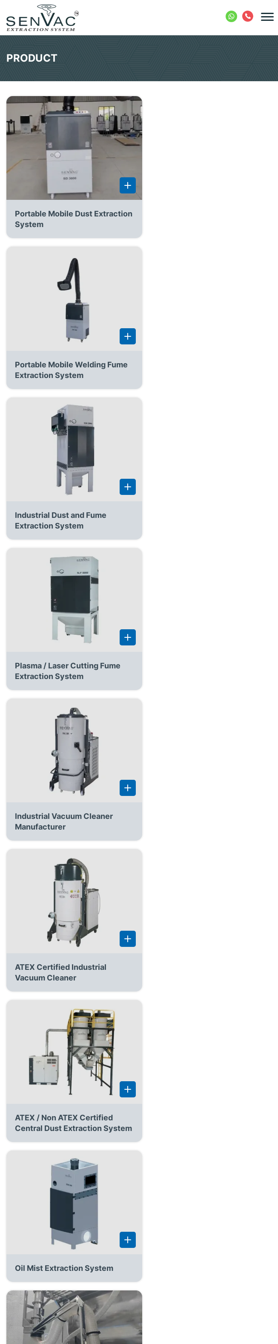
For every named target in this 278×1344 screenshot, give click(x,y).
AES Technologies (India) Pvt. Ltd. (154, 1333)
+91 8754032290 (232, 15)
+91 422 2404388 (248, 15)
